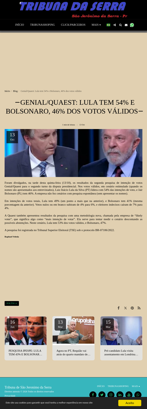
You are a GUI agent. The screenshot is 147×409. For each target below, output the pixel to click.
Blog (15, 91)
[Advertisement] (73, 59)
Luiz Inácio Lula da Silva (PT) (72, 189)
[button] (114, 25)
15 (108, 323)
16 (12, 323)
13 (60, 323)
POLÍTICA (12, 303)
